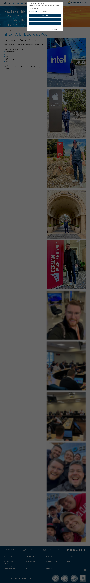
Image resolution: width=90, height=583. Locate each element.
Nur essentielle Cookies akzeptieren (45, 23)
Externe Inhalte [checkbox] (45, 11)
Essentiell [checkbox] (32, 11)
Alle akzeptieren (45, 15)
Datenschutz (58, 29)
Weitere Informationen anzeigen (45, 26)
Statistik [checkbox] (38, 11)
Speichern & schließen (45, 19)
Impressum (53, 29)
